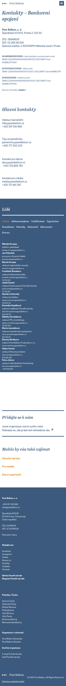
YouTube (6, 563)
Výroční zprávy (11, 458)
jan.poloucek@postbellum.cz (12, 259)
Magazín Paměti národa (13, 578)
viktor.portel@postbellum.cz (12, 355)
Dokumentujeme (20, 221)
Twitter (5, 557)
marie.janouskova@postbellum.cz (14, 334)
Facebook (6, 551)
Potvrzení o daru (9, 534)
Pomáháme (8, 227)
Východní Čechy (9, 604)
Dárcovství (46, 227)
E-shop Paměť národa (12, 654)
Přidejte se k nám (33, 405)
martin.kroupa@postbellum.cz (13, 268)
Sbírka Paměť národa (12, 575)
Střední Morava (9, 607)
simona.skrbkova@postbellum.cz (14, 346)
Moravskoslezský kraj (12, 622)
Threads (6, 569)
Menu (63, 2)
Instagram (7, 554)
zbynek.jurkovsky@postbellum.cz (14, 300)
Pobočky (20, 227)
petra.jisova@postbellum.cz (12, 366)
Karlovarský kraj (9, 619)
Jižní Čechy (7, 616)
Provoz (6, 232)
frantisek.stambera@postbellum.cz (14, 277)
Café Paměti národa (11, 657)
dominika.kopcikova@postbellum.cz (15, 311)
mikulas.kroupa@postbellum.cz (13, 250)
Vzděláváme (38, 221)
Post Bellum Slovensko (12, 638)
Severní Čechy (8, 601)
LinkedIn (6, 566)
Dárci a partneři (11, 474)
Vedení (6, 221)
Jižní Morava (8, 613)
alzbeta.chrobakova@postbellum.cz (15, 323)
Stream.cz (6, 560)
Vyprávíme (53, 221)
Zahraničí (32, 227)
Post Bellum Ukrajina (11, 641)
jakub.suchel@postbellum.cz (12, 289)
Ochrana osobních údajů (13, 681)
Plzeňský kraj (8, 610)
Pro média (8, 466)
